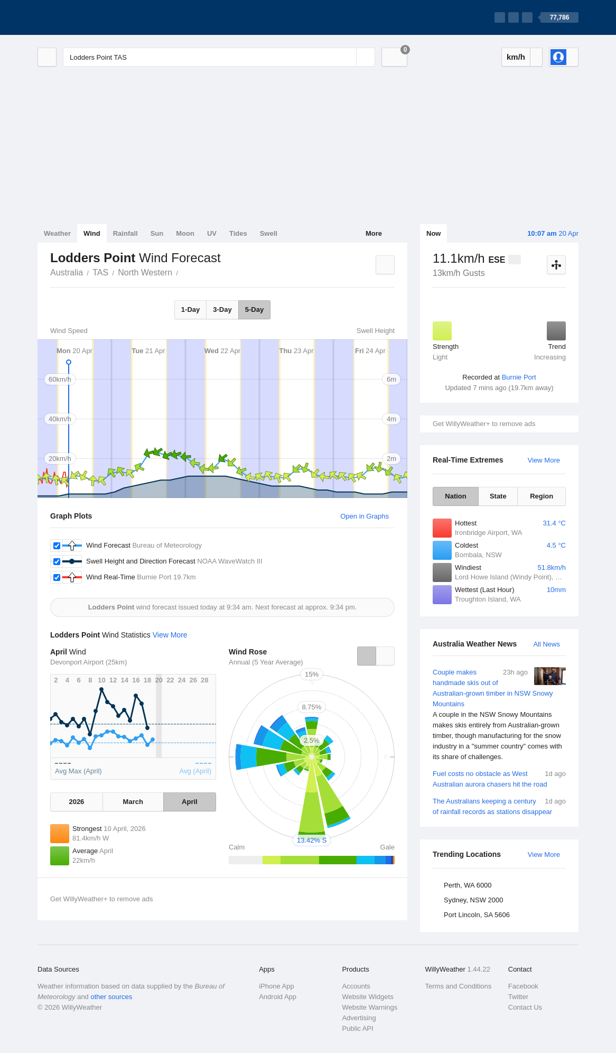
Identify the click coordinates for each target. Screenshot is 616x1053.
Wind (91, 233)
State (498, 496)
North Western (145, 272)
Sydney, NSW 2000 (473, 900)
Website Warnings (369, 1007)
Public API (357, 1028)
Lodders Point (184, 271)
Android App (277, 997)
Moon (185, 233)
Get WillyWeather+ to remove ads (484, 424)
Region (541, 496)
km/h (516, 56)
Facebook (523, 986)
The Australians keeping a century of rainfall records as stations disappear (499, 806)
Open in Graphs (364, 516)
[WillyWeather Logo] (87, 17)
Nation (455, 496)
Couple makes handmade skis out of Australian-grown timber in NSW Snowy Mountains (499, 714)
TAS (100, 272)
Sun (157, 233)
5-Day (254, 309)
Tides (238, 233)
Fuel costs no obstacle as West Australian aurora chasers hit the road (499, 778)
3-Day (222, 309)
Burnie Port (519, 377)
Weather (57, 233)
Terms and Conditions (458, 986)
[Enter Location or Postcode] (219, 57)
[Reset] (347, 57)
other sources (111, 997)
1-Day (190, 309)
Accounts (356, 986)
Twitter (518, 997)
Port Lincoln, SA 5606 (477, 915)
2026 (76, 802)
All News (546, 644)
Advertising (359, 1018)
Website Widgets (367, 997)
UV (212, 233)
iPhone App (276, 986)
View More (544, 460)
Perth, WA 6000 (468, 885)
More (374, 233)
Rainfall (125, 233)
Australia (66, 272)
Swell (268, 233)
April (190, 802)
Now (433, 233)
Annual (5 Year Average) (266, 662)
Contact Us (525, 1007)
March (133, 802)
